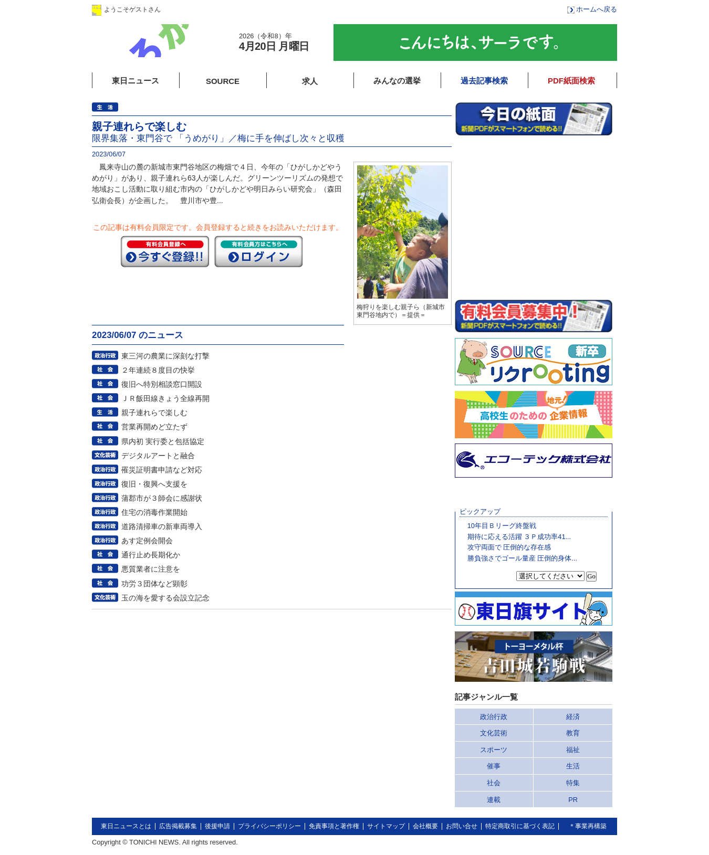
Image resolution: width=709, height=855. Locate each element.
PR (573, 800)
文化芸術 (493, 733)
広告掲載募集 (178, 826)
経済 (573, 717)
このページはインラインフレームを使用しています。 (533, 217)
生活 (573, 766)
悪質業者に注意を (150, 569)
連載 (494, 800)
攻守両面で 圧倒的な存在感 (509, 547)
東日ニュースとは (126, 826)
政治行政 (493, 717)
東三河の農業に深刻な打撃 (165, 356)
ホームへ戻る (596, 9)
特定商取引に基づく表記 (520, 826)
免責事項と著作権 (334, 826)
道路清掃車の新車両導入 (161, 526)
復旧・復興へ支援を (154, 484)
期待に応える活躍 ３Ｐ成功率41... (519, 537)
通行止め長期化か (150, 555)
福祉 (573, 750)
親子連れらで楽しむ (154, 412)
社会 (494, 783)
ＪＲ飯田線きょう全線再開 (165, 398)
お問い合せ (461, 826)
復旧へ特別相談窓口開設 (161, 384)
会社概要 (425, 826)
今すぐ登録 (165, 251)
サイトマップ (386, 826)
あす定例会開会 (147, 540)
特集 (573, 783)
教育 (573, 733)
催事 (494, 766)
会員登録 (265, 9)
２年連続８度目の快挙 (158, 370)
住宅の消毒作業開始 (154, 512)
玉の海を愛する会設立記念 (165, 598)
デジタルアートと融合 (158, 455)
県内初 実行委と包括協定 (162, 441)
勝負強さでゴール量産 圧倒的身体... (522, 558)
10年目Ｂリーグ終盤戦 (501, 526)
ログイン (199, 9)
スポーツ (493, 750)
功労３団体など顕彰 (154, 583)
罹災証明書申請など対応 (161, 470)
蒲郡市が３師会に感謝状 (161, 498)
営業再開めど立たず (154, 427)
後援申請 (217, 826)
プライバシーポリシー (269, 826)
